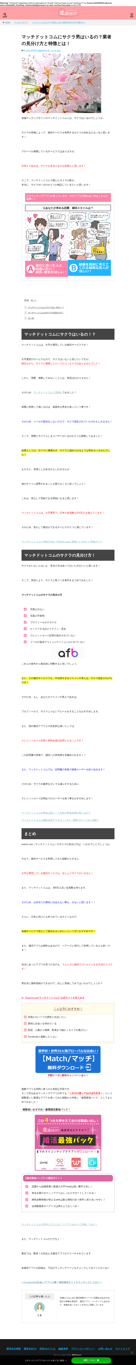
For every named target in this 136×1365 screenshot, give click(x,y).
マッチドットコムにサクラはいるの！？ (44, 307)
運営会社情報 (13, 1348)
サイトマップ (122, 1348)
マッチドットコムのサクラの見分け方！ (44, 313)
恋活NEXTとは (47, 1348)
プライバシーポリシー (83, 1348)
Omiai (43, 1168)
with (76, 1168)
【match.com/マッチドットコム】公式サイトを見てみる (54, 997)
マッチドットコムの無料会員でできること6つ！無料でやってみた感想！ (60, 820)
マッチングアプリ (21, 22)
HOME (7, 22)
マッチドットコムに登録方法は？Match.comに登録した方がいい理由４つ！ (62, 541)
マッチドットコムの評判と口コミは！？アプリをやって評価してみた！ (60, 1224)
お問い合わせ (105, 1348)
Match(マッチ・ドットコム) (49, 50)
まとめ (29, 318)
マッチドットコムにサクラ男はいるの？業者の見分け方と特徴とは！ (59, 22)
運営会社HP (30, 1348)
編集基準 (63, 1348)
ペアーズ (92, 1168)
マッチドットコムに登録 (46, 392)
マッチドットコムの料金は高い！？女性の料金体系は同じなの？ (56, 812)
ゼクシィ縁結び (59, 1168)
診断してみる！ (91, 1360)
